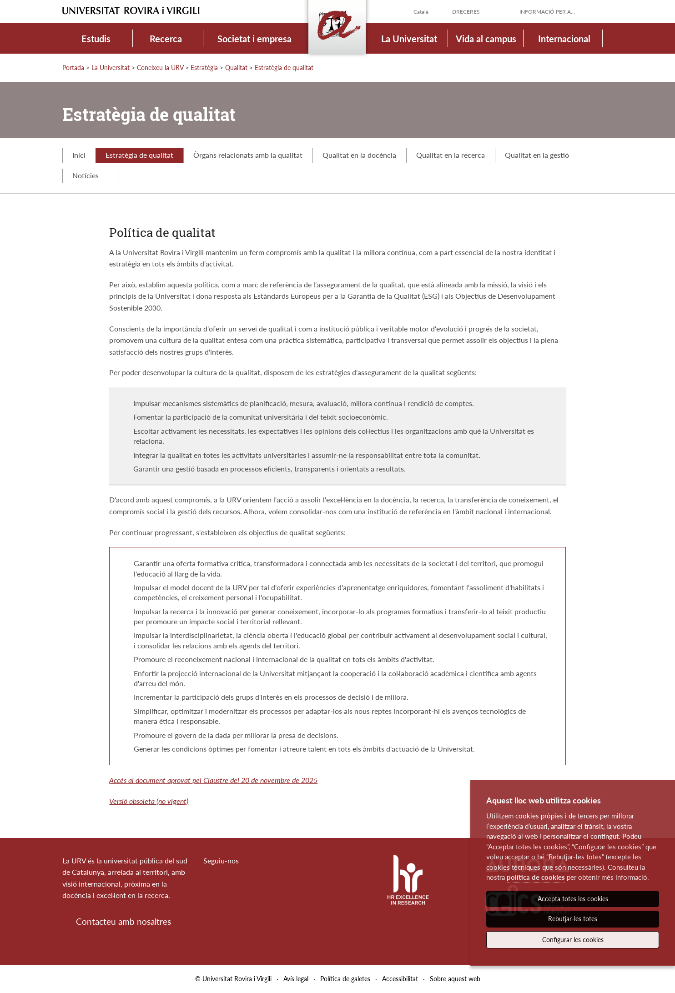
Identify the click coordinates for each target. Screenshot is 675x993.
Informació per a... (547, 11)
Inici (79, 154)
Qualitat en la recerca (450, 154)
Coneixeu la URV (160, 67)
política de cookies (536, 877)
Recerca (166, 38)
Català (420, 11)
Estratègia (204, 67)
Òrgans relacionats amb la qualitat (247, 154)
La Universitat (409, 38)
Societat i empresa (254, 38)
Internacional (564, 38)
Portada (73, 67)
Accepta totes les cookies (573, 899)
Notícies (90, 175)
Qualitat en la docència (359, 154)
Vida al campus (486, 38)
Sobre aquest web (455, 979)
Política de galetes (345, 979)
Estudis (96, 38)
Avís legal (295, 979)
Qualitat (236, 67)
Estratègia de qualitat (284, 67)
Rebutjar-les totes (572, 919)
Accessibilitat (400, 979)
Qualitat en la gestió (537, 154)
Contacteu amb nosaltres (123, 921)
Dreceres (466, 11)
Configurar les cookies (573, 939)
